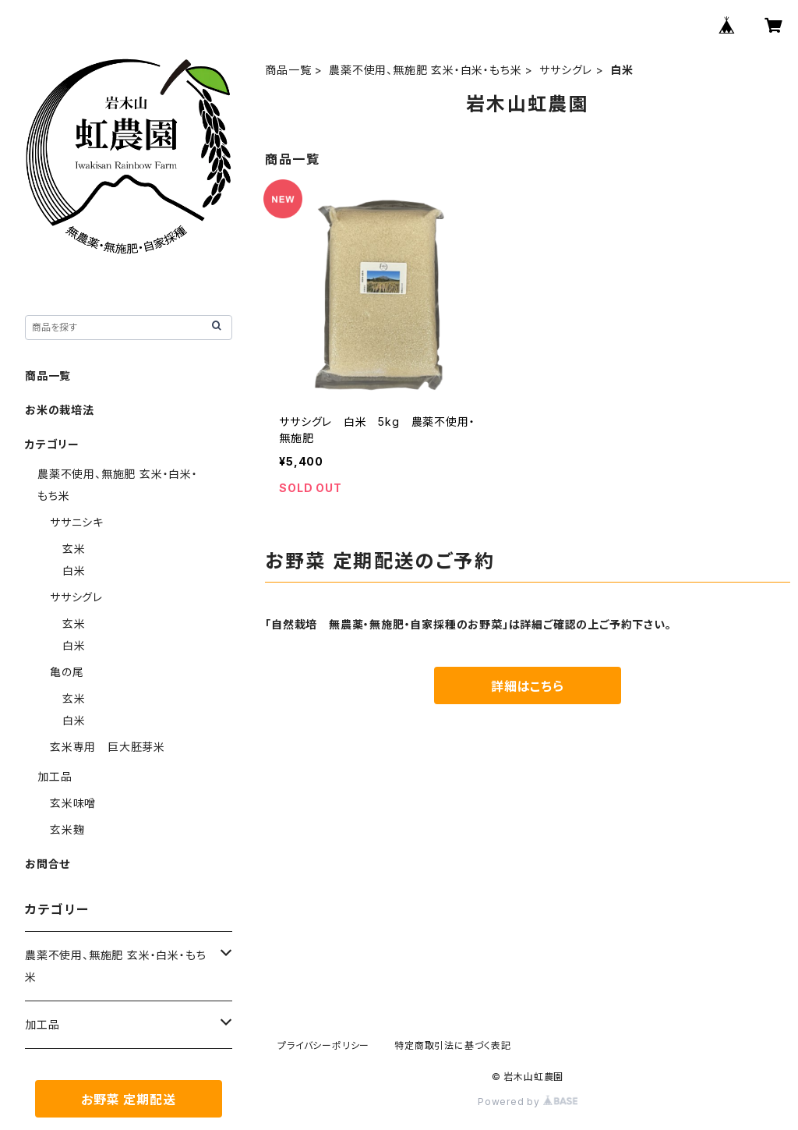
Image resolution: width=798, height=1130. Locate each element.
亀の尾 (66, 671)
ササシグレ (565, 69)
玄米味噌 (73, 802)
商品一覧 (288, 69)
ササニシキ (77, 522)
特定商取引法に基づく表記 (452, 1045)
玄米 (74, 548)
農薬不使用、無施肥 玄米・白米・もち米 (425, 69)
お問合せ (47, 863)
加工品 (54, 776)
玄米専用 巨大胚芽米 (107, 746)
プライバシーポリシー (323, 1045)
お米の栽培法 (59, 409)
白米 (74, 570)
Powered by (527, 1101)
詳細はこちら (527, 686)
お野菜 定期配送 (128, 1099)
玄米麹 (67, 829)
